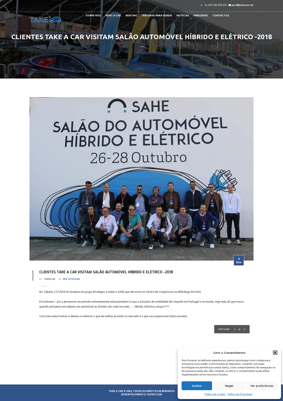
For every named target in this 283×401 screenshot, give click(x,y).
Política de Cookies (215, 394)
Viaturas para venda (157, 15)
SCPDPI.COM (154, 394)
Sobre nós (93, 15)
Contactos (221, 15)
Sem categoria (71, 279)
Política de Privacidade (239, 394)
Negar (229, 385)
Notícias (182, 15)
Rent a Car (113, 15)
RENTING (131, 15)
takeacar (49, 279)
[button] (275, 353)
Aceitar (197, 385)
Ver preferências (261, 385)
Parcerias (201, 15)
